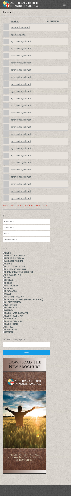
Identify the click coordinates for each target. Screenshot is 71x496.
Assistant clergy (14, 297)
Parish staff (11, 324)
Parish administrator (16, 313)
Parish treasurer (14, 321)
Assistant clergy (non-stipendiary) (24, 299)
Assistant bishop (14, 261)
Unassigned (11, 330)
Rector (9, 280)
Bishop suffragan (14, 258)
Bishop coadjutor (15, 256)
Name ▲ (15, 21)
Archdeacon (11, 286)
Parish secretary (14, 316)
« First (5, 205)
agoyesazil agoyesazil (20, 27)
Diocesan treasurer (15, 269)
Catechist (10, 318)
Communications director (19, 272)
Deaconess (11, 291)
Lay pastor (11, 305)
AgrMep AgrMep (18, 34)
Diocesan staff (13, 275)
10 (29, 205)
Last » (44, 205)
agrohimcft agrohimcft (21, 41)
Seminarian (11, 308)
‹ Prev (11, 205)
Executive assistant (16, 266)
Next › (38, 205)
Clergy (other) (13, 302)
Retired (9, 327)
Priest (8, 283)
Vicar (8, 294)
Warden (9, 310)
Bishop (8, 253)
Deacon (9, 288)
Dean (7, 277)
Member (9, 332)
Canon (8, 264)
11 (32, 205)
